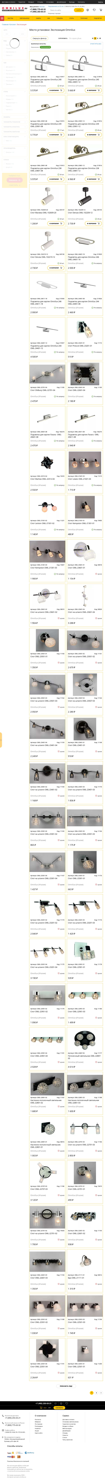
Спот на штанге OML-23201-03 (81, 923)
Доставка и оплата (8, 2)
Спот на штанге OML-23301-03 (81, 834)
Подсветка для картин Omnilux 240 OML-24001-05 (45, 80)
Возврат (31, 2)
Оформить (59, 1408)
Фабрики (38, 1422)
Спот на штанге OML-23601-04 (81, 612)
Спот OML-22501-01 (76, 1366)
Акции (37, 1431)
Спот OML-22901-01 (76, 967)
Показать (14, 180)
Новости (65, 1435)
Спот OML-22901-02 (39, 1011)
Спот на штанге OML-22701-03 (81, 1144)
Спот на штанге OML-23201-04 (43, 967)
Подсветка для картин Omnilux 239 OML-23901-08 (45, 125)
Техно (8, 106)
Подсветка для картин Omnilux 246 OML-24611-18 (45, 302)
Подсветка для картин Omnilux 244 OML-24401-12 (45, 347)
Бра (8, 45)
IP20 (9, 141)
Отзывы (40, 2)
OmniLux (10, 152)
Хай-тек (9, 109)
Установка (50, 2)
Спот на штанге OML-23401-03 (81, 789)
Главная (5, 24)
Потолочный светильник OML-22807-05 (84, 1057)
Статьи (65, 1437)
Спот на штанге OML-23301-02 (43, 834)
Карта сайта (38, 1433)
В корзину (56, 90)
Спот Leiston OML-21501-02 (42, 523)
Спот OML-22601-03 (39, 1278)
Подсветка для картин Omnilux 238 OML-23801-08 (45, 169)
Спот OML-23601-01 (76, 567)
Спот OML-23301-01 (76, 878)
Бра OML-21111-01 (76, 1278)
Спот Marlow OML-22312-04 (42, 479)
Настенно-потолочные (14, 74)
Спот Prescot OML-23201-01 (80, 346)
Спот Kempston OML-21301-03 (43, 567)
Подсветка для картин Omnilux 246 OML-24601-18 (83, 258)
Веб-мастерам (67, 1428)
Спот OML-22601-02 (76, 1233)
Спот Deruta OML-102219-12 (42, 257)
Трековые (10, 84)
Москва (42, 7)
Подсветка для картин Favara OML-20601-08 (46, 435)
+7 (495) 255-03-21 (38, 12)
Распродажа (39, 1426)
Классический (11, 96)
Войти (100, 2)
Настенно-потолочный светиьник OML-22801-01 (45, 1145)
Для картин (10, 67)
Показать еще (66, 1386)
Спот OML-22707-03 (39, 1189)
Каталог (2, 18)
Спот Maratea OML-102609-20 (43, 212)
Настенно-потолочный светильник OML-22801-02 (46, 1101)
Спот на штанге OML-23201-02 (43, 923)
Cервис (66, 1415)
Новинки (38, 1428)
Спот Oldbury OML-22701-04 (42, 390)
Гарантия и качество (69, 1424)
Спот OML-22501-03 (76, 1322)
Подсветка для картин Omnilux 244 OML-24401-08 (83, 302)
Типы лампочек (68, 1440)
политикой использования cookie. (19, 1471)
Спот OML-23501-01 (39, 656)
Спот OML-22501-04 (39, 1366)
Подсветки (10, 48)
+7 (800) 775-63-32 (38, 9)
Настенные (10, 77)
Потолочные (11, 81)
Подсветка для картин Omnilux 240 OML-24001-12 (83, 80)
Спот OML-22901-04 (39, 1056)
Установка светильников (70, 1422)
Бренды (72, 2)
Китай (9, 167)
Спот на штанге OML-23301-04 (43, 878)
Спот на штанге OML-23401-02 (43, 789)
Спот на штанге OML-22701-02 (43, 1233)
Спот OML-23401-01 (76, 745)
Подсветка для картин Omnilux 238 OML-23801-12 (83, 169)
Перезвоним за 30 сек (56, 6)
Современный (11, 103)
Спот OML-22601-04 (76, 390)
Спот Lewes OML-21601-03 (79, 479)
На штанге (10, 70)
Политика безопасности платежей (18, 1461)
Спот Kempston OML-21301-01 (81, 523)
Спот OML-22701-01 (76, 1189)
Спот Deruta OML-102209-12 (80, 212)
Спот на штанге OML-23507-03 (81, 701)
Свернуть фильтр (39, 38)
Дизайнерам (61, 2)
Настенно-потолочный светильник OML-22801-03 (83, 1101)
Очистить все (95, 44)
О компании (40, 1415)
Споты (9, 55)
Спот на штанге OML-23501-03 (43, 701)
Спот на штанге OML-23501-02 (81, 656)
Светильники (11, 52)
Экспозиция (45, 47)
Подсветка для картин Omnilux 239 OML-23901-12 (83, 125)
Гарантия (21, 2)
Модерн (9, 99)
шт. (43, 1408)
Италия (10, 164)
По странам (38, 1424)
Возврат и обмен (68, 1426)
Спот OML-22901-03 (76, 1011)
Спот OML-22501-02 (39, 1322)
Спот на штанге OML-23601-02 (43, 612)
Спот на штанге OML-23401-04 (43, 745)
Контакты (81, 2)
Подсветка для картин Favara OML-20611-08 (83, 435)
